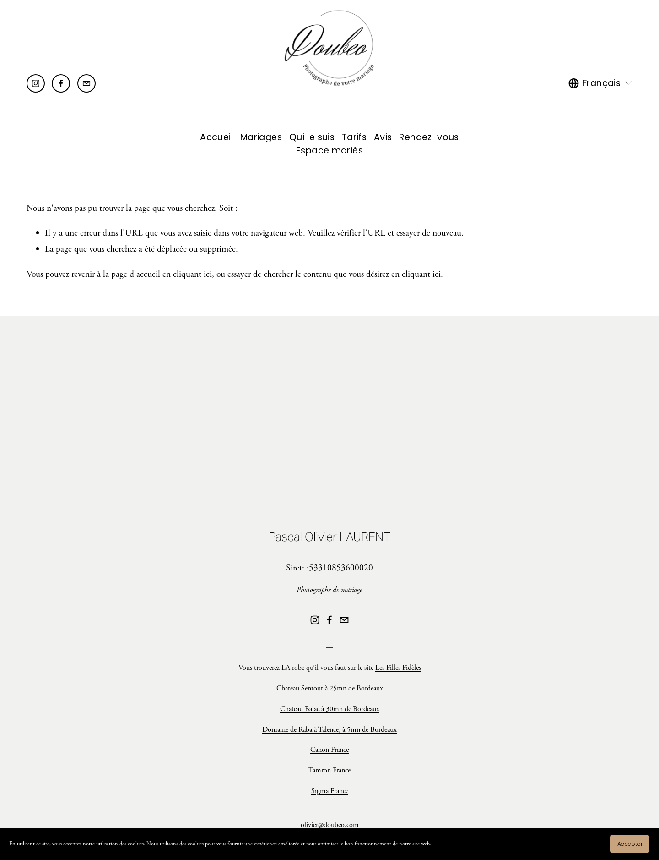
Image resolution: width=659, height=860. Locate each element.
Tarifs (354, 137)
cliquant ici (192, 274)
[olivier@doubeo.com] (86, 83)
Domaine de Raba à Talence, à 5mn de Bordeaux (329, 729)
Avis (383, 137)
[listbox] (600, 83)
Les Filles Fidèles (398, 668)
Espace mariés (329, 150)
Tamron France (329, 770)
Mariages (261, 137)
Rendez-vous (429, 137)
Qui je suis (312, 137)
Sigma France (329, 791)
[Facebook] (61, 83)
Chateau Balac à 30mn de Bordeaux (329, 709)
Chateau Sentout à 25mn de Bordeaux (329, 688)
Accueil (216, 137)
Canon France (329, 750)
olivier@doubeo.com (330, 825)
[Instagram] (36, 83)
